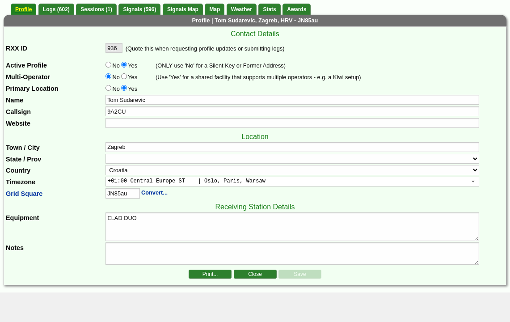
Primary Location (32, 88)
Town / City (23, 147)
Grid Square (24, 193)
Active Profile (26, 65)
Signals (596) (139, 9)
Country (18, 170)
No (116, 65)
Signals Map (182, 9)
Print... (210, 274)
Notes (15, 247)
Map (214, 9)
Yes (132, 65)
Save (300, 274)
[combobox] (292, 181)
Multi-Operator (28, 76)
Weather (241, 9)
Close (255, 274)
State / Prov (23, 159)
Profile (23, 9)
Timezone (20, 182)
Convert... (154, 192)
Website (18, 123)
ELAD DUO (292, 226)
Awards (296, 9)
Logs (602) (56, 9)
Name (14, 100)
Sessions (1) (96, 9)
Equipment (22, 217)
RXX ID (16, 48)
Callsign (18, 111)
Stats (269, 9)
